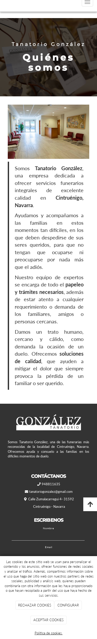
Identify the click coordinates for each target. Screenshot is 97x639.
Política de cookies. (49, 633)
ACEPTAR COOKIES (48, 620)
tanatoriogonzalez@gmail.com (51, 491)
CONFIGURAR (68, 605)
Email (48, 547)
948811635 (51, 484)
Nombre (48, 528)
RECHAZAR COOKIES (34, 605)
